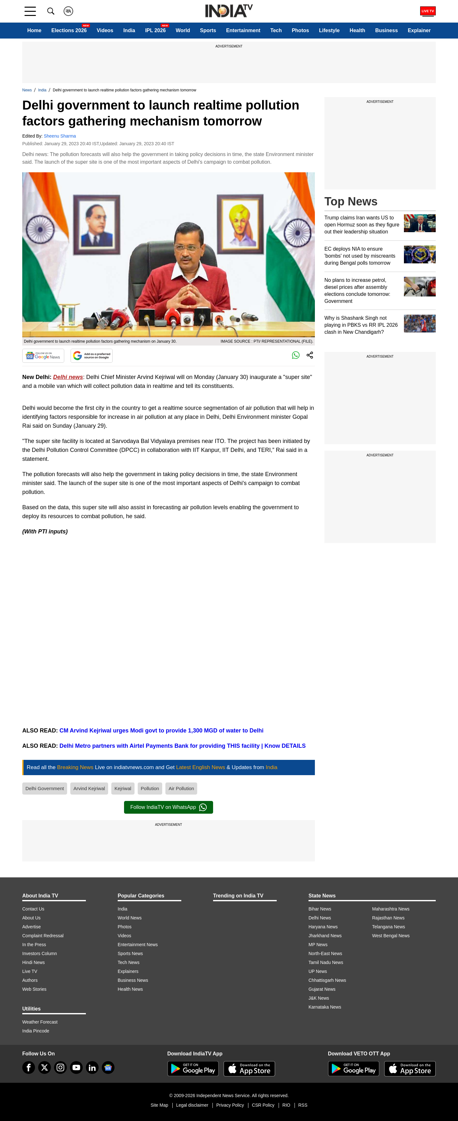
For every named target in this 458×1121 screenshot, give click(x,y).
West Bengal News (391, 935)
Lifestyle (329, 30)
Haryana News (323, 926)
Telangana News (388, 926)
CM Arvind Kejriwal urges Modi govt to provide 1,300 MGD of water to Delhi (161, 730)
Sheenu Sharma (60, 136)
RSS (303, 1105)
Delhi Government (44, 788)
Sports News (130, 953)
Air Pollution (181, 788)
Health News (130, 989)
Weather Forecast (40, 1022)
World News (130, 917)
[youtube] (76, 1067)
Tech (276, 30)
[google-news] (108, 1067)
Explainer (419, 30)
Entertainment (243, 30)
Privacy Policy (230, 1105)
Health (357, 30)
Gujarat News (322, 989)
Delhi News (320, 917)
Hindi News (33, 962)
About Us (31, 917)
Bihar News (320, 908)
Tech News (128, 962)
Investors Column (39, 953)
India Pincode (35, 1030)
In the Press (34, 944)
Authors (30, 980)
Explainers (128, 971)
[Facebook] (28, 1067)
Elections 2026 (69, 30)
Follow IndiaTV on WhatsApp (168, 807)
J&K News (319, 998)
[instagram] (60, 1067)
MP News (318, 944)
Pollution (150, 788)
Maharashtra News (391, 908)
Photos (300, 30)
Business (386, 30)
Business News (133, 980)
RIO (286, 1105)
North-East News (325, 953)
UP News (318, 971)
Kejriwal (122, 788)
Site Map (159, 1105)
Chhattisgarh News (327, 980)
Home (34, 30)
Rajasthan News (388, 917)
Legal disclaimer (192, 1105)
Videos (105, 30)
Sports (208, 30)
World (183, 30)
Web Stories (34, 989)
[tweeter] (44, 1067)
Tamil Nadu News (326, 962)
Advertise (31, 926)
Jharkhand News (325, 935)
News (27, 90)
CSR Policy (263, 1105)
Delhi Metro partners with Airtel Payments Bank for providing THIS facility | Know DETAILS (182, 746)
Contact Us (33, 908)
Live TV (29, 971)
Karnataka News (325, 1007)
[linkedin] (92, 1067)
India (129, 30)
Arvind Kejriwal (89, 788)
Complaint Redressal (43, 935)
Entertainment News (138, 944)
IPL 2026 (155, 30)
